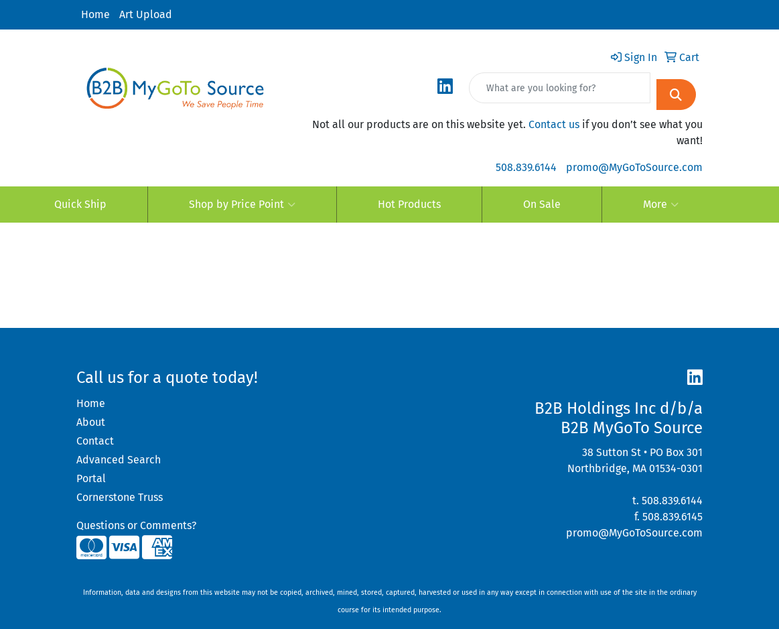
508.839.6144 (526, 167)
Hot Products (409, 204)
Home (95, 14)
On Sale (542, 204)
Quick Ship (80, 204)
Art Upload (145, 14)
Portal (91, 478)
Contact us (553, 124)
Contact (95, 441)
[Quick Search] (559, 87)
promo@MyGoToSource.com (634, 167)
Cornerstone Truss (119, 497)
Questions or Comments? (136, 525)
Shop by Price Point (242, 204)
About (90, 422)
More (661, 204)
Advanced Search (118, 459)
